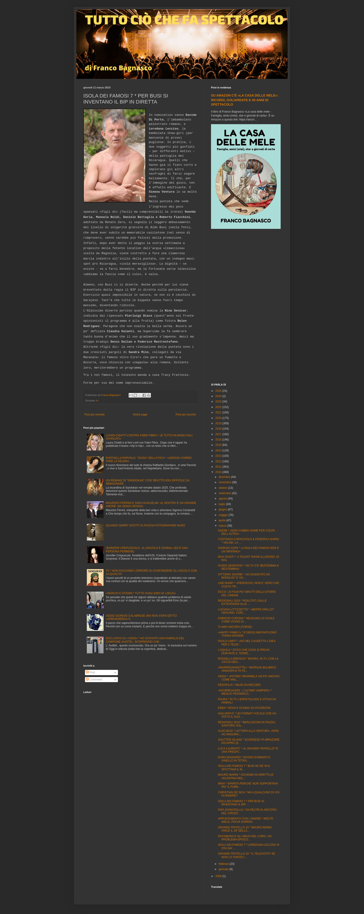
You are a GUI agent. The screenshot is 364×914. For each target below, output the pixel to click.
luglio (222, 504)
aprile (222, 520)
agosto (223, 498)
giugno (223, 509)
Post (90, 672)
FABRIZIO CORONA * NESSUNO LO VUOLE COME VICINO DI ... (246, 620)
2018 (218, 428)
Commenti (94, 679)
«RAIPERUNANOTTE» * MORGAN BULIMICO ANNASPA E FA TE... (247, 669)
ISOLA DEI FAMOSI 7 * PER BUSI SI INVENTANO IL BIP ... (241, 803)
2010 (218, 472)
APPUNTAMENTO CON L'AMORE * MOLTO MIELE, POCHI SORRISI (245, 820)
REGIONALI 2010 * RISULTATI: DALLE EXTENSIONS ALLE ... (242, 602)
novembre (225, 482)
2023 (218, 401)
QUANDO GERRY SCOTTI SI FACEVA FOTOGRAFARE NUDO (145, 525)
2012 (218, 461)
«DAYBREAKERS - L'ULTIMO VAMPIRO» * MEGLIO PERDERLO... (245, 692)
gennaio (224, 869)
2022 (218, 407)
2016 (218, 439)
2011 (218, 466)
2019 (218, 423)
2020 (218, 418)
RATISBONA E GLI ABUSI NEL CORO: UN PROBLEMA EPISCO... (244, 838)
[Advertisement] (246, 306)
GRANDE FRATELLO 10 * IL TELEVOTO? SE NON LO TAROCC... (246, 855)
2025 (218, 390)
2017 (218, 434)
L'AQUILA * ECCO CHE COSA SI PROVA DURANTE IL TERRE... (244, 651)
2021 (218, 412)
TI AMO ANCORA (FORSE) (235, 627)
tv (97, 400)
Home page (140, 414)
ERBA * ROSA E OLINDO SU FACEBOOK (244, 708)
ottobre (223, 487)
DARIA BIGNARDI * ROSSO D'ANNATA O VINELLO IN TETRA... (244, 759)
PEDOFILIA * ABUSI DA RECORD (239, 685)
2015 (218, 445)
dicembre (225, 477)
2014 (218, 450)
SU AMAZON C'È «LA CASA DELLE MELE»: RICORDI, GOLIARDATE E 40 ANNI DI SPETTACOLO (244, 100)
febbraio (224, 863)
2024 (218, 396)
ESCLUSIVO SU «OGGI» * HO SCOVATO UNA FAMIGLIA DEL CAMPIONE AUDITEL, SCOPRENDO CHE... (145, 640)
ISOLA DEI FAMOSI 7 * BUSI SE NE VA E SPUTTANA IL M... (244, 767)
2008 (218, 876)
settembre (225, 493)
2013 (218, 455)
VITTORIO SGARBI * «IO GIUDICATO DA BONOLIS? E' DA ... (244, 576)
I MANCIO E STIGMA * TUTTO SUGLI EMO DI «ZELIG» (141, 593)
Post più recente (94, 414)
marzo (223, 525)
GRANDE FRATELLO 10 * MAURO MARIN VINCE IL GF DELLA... (244, 829)
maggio (224, 515)
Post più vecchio (186, 414)
